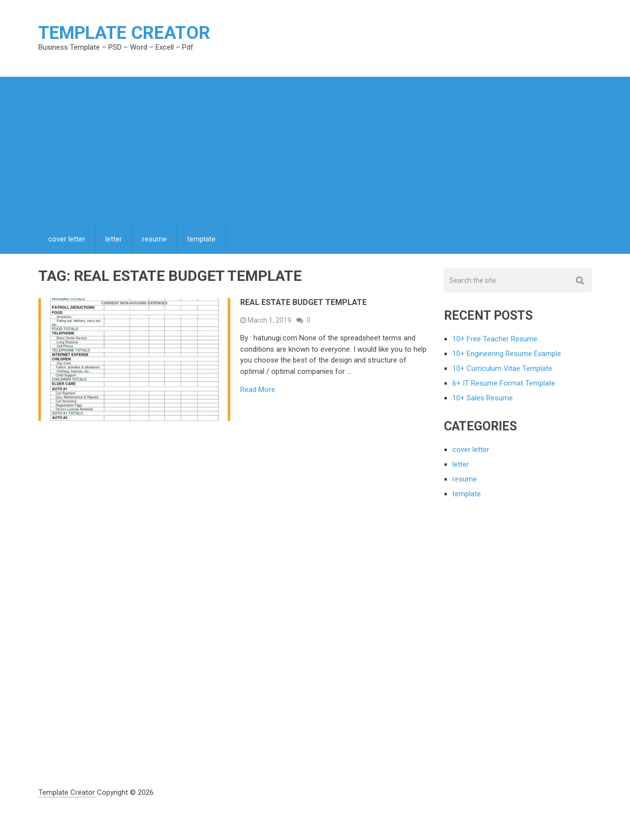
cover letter (66, 239)
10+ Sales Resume (482, 398)
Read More (257, 390)
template (201, 239)
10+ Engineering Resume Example (506, 353)
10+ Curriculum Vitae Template (502, 368)
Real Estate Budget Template (303, 302)
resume (154, 239)
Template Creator (124, 33)
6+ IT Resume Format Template (503, 383)
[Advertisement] (315, 150)
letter (113, 239)
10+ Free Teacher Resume (494, 338)
